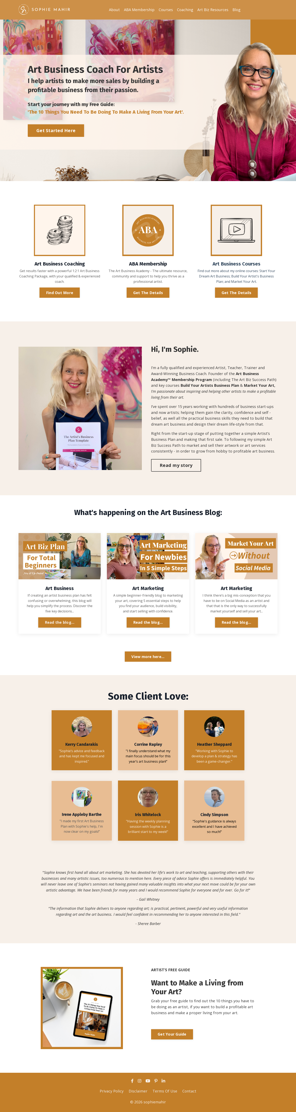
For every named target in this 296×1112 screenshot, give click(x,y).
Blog (236, 9)
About (114, 9)
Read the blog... (60, 622)
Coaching (185, 9)
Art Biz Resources (212, 9)
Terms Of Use (165, 1091)
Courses (166, 9)
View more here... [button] (147, 657)
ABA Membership (139, 9)
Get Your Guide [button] (172, 1035)
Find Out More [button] (59, 292)
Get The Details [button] (148, 292)
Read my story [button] (176, 465)
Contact (189, 1091)
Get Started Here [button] (55, 130)
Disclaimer (138, 1091)
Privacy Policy (112, 1091)
